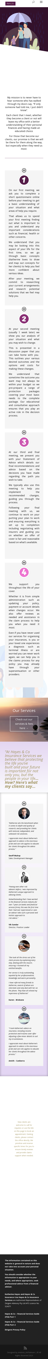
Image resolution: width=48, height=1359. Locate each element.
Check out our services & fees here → (24, 724)
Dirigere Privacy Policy (15, 1329)
